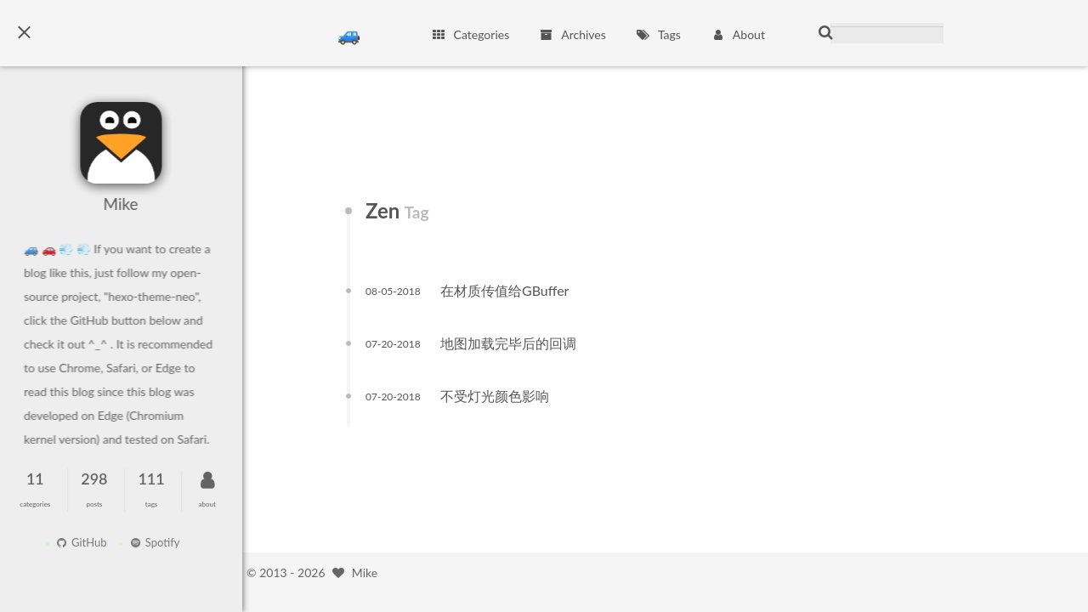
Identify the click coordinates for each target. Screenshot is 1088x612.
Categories (470, 34)
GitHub (77, 542)
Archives (572, 34)
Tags (658, 34)
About (738, 34)
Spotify (149, 542)
